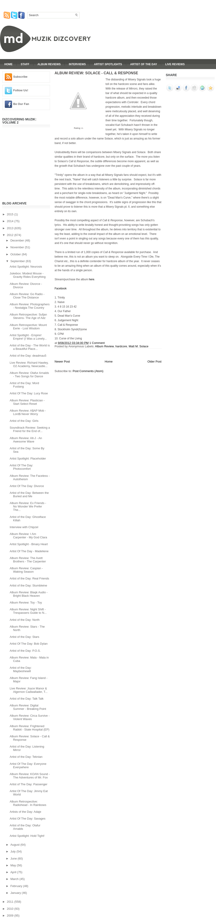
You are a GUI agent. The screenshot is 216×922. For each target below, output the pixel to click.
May (13, 865)
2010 (10, 908)
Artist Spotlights (108, 64)
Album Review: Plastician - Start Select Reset (27, 402)
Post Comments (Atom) (88, 371)
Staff (25, 64)
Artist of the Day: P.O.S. (25, 650)
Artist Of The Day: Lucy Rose (29, 393)
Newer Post (62, 361)
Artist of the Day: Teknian (26, 756)
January (16, 893)
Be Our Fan (21, 104)
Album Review (104, 346)
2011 (10, 901)
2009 (10, 915)
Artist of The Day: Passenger (28, 784)
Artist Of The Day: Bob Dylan (29, 643)
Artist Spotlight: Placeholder (28, 458)
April (13, 872)
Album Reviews (49, 64)
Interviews (77, 64)
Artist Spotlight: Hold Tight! (27, 836)
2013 (10, 228)
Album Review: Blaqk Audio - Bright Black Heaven (29, 594)
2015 (10, 214)
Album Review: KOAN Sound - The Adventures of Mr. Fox (30, 775)
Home (8, 64)
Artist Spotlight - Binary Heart (29, 544)
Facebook (61, 288)
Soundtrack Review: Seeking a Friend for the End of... (30, 429)
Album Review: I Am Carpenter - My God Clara (28, 535)
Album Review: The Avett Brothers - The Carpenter (28, 559)
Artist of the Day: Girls (24, 420)
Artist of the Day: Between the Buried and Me (29, 494)
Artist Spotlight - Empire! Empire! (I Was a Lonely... (28, 336)
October (16, 254)
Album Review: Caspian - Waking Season (26, 570)
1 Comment (97, 343)
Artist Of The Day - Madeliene (29, 551)
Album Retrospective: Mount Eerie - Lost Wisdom (28, 326)
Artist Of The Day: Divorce (27, 486)
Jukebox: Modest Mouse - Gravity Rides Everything (27, 275)
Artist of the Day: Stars (24, 637)
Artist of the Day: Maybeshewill (20, 669)
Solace (143, 346)
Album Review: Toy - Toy (26, 602)
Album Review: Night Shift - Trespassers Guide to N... (28, 611)
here (91, 279)
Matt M (133, 346)
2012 (10, 235)
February (16, 886)
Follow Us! (20, 90)
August (15, 844)
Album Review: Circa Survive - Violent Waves (30, 717)
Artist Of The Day (143, 64)
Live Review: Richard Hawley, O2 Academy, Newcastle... (29, 364)
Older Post (154, 361)
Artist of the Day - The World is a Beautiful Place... (30, 347)
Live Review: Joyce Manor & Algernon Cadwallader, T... (29, 690)
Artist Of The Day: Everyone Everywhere (28, 765)
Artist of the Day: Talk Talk (26, 698)
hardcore (121, 346)
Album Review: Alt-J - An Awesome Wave (26, 439)
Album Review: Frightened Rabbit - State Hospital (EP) (29, 727)
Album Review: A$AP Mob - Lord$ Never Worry (28, 412)
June (14, 858)
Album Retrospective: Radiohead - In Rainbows (28, 803)
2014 (10, 221)
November (17, 247)
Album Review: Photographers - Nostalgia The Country (30, 306)
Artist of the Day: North (25, 619)
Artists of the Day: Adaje (25, 811)
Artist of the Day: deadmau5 (28, 355)
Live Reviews (175, 64)
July (13, 851)
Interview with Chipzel (24, 527)
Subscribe (20, 76)
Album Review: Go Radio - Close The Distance (27, 295)
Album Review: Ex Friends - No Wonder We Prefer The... (28, 506)
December (17, 240)
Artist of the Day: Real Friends (29, 578)
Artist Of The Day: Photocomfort (21, 467)
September (18, 261)
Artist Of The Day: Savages (27, 818)
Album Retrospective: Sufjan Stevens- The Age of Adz (28, 316)
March (15, 879)
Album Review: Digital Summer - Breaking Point (28, 707)
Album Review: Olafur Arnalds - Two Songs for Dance (29, 374)
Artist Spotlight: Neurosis (26, 266)
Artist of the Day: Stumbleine (28, 585)
